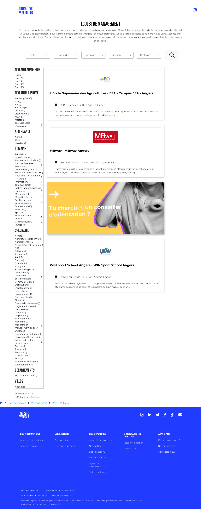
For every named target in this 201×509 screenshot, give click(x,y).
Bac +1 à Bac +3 (97, 451)
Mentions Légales (28, 500)
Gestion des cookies (133, 500)
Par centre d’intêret (65, 446)
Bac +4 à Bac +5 (97, 457)
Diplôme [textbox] (145, 55)
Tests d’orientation (133, 442)
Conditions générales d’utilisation (53, 500)
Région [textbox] (116, 55)
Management (39, 403)
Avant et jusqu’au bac (101, 440)
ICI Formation (68, 490)
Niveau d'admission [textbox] (64, 55)
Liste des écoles (17, 403)
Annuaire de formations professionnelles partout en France (46, 495)
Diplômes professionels (96, 464)
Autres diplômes (98, 472)
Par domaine (61, 440)
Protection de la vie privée (82, 500)
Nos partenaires (166, 446)
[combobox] (38, 55)
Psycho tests (130, 448)
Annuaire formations (31, 440)
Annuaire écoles (28, 446)
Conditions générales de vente (109, 500)
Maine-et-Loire (60, 403)
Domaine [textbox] (89, 55)
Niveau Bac (95, 446)
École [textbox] (32, 55)
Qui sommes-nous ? (169, 440)
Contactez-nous (166, 451)
